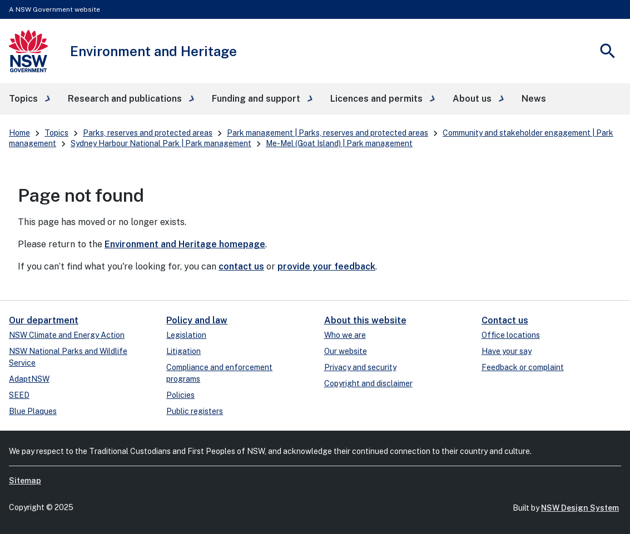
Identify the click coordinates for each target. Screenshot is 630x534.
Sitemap (25, 480)
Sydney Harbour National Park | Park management (161, 143)
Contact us (505, 320)
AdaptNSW (29, 379)
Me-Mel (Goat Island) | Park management (339, 143)
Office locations (511, 335)
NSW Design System (580, 507)
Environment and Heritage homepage (185, 244)
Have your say (507, 351)
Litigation (183, 351)
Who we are (345, 335)
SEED (19, 395)
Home (19, 132)
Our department (43, 320)
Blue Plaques (33, 411)
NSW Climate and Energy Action (67, 335)
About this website (365, 320)
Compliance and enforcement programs (219, 373)
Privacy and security (360, 367)
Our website (345, 351)
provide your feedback (326, 266)
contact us (241, 266)
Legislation (186, 335)
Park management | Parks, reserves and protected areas (327, 132)
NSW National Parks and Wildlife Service (68, 357)
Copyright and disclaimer (368, 383)
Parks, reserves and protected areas (147, 132)
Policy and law (196, 320)
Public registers (194, 411)
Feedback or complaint (523, 367)
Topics (56, 132)
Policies (180, 395)
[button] (29, 98)
